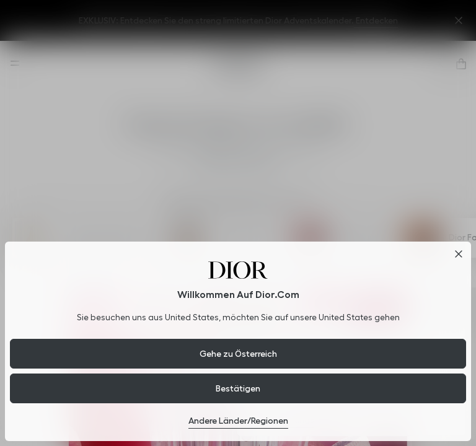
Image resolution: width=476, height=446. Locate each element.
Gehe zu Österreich (238, 354)
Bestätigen (238, 388)
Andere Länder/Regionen (238, 421)
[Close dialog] (458, 254)
